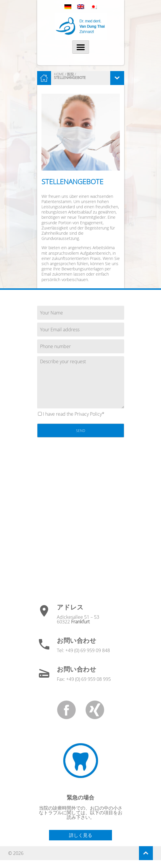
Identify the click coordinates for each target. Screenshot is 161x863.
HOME (59, 74)
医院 (70, 74)
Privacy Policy (88, 414)
